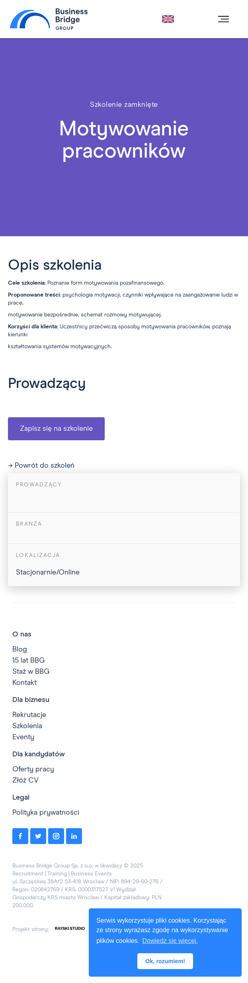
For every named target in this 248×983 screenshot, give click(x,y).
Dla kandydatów (38, 754)
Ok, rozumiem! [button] (165, 961)
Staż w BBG (30, 671)
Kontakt (24, 682)
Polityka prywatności (45, 812)
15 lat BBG (28, 660)
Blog (19, 649)
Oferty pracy (33, 769)
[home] (47, 19)
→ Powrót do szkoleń (41, 465)
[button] (223, 19)
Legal (20, 797)
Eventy (23, 737)
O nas (21, 634)
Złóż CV (25, 780)
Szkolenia (27, 726)
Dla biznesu (30, 700)
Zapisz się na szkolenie (56, 428)
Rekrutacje (29, 715)
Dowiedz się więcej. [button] (170, 940)
